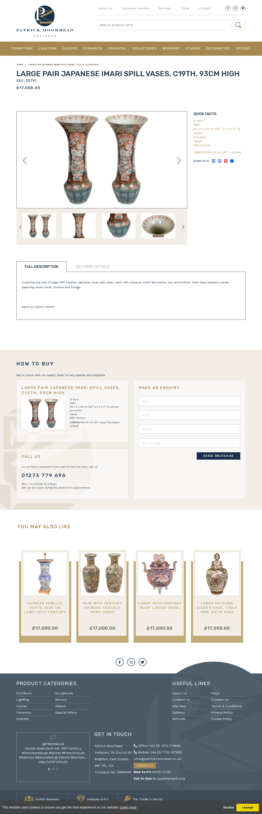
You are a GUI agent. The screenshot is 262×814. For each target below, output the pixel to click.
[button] (49, 769)
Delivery (178, 712)
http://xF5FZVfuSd (53, 762)
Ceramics (92, 48)
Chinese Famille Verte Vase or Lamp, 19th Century (45, 607)
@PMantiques (53, 744)
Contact (205, 8)
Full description (41, 266)
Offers (243, 48)
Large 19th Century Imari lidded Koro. (159, 605)
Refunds (178, 719)
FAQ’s (215, 693)
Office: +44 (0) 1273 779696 (157, 746)
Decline (228, 807)
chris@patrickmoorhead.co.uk (157, 759)
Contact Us (181, 700)
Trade (185, 8)
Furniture (22, 48)
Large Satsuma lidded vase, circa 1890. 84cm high (217, 607)
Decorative (218, 48)
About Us (106, 8)
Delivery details (93, 266)
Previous (26, 160)
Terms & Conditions (226, 706)
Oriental (117, 48)
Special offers (66, 712)
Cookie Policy (221, 719)
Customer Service (135, 8)
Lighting (47, 48)
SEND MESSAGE (218, 456)
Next (177, 160)
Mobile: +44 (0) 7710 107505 (158, 752)
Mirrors (171, 48)
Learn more (128, 807)
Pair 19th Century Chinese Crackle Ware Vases (102, 607)
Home (20, 65)
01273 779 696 (44, 475)
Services (164, 8)
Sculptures (145, 48)
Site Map (179, 706)
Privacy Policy (222, 712)
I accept (247, 807)
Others (192, 48)
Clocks (69, 48)
